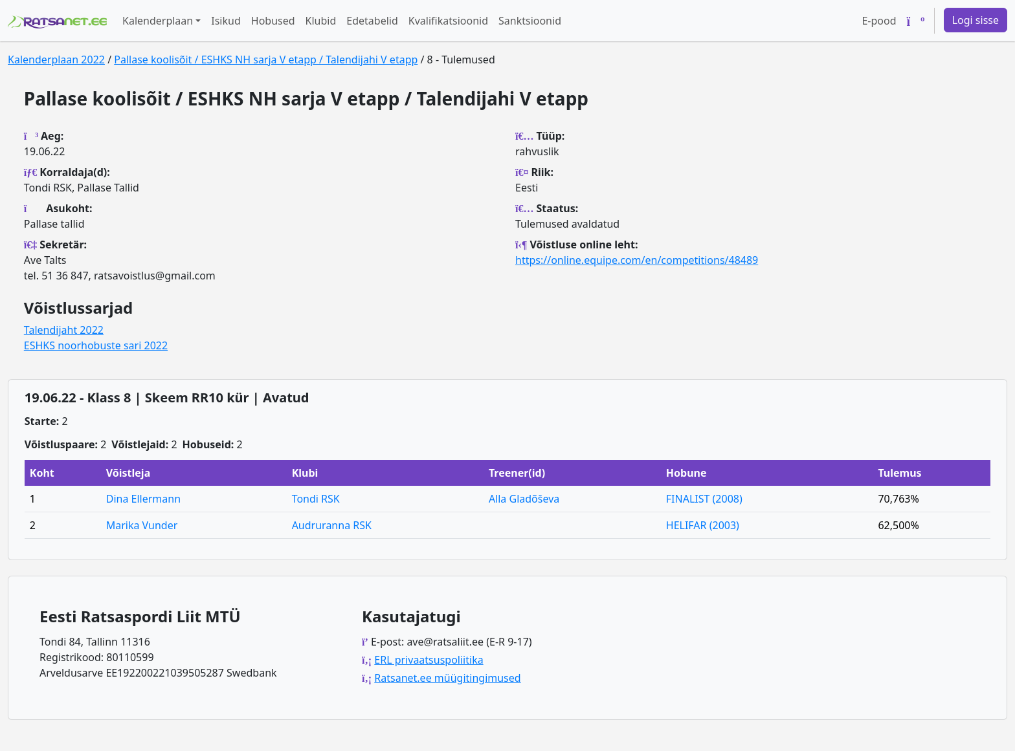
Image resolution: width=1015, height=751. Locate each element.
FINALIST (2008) (704, 499)
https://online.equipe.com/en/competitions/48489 (636, 260)
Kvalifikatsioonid (448, 21)
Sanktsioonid (529, 21)
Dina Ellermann (143, 499)
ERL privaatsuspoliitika (428, 660)
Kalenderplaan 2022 (56, 59)
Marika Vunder (142, 525)
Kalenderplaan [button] (157, 21)
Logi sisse (975, 20)
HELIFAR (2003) (702, 525)
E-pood (879, 21)
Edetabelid (371, 21)
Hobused (273, 21)
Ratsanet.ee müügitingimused (447, 678)
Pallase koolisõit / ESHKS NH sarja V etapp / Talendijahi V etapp (266, 59)
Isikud (226, 21)
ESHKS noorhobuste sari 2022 (96, 345)
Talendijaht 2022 (64, 330)
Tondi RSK (316, 499)
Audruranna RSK (332, 525)
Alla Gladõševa (524, 499)
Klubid (321, 21)
